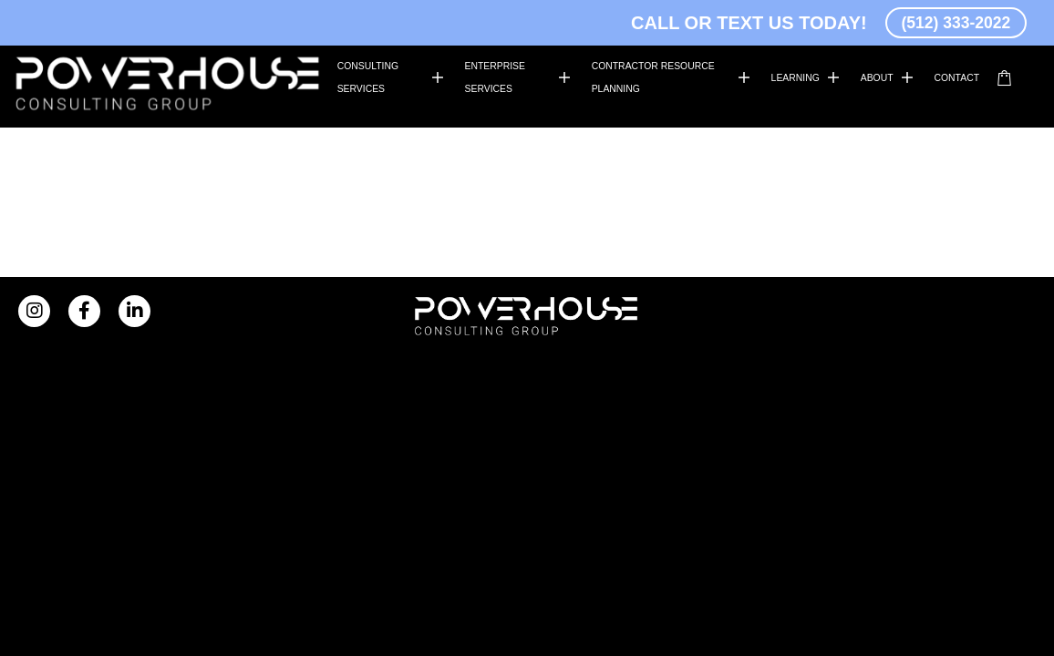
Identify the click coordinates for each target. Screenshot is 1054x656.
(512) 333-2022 (944, 22)
